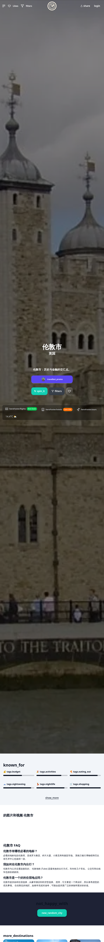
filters (56, 391)
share (85, 5)
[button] (3, 6)
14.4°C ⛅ (11, 416)
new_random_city (52, 912)
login (97, 5)
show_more (52, 797)
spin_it (39, 391)
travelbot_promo (55, 379)
